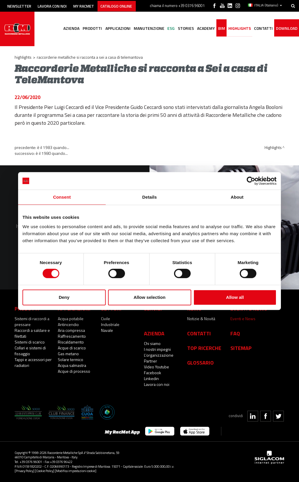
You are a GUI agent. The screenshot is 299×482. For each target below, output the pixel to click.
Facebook (152, 373)
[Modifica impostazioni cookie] (75, 470)
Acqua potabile (71, 318)
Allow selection (149, 297)
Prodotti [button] (83, 37)
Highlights (237, 37)
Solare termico (70, 359)
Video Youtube (156, 367)
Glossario (200, 362)
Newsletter (21, 5)
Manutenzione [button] (142, 37)
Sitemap (241, 348)
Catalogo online (127, 5)
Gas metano (68, 354)
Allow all (235, 297)
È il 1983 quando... (53, 147)
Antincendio (68, 324)
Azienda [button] (62, 37)
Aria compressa (71, 330)
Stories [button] (181, 37)
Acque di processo (74, 371)
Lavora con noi (56, 5)
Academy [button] (202, 37)
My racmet (91, 5)
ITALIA (265, 5)
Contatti (199, 333)
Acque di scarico (72, 348)
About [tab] (237, 197)
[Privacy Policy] (24, 470)
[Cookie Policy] (44, 470)
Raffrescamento (72, 336)
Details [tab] (149, 197)
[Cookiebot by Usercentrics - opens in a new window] (251, 180)
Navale (107, 330)
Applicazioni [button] (110, 37)
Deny (64, 297)
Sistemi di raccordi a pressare (32, 321)
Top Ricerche (204, 348)
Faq (235, 333)
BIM (218, 37)
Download (286, 37)
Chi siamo (152, 343)
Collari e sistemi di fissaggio (30, 351)
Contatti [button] (262, 37)
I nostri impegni (157, 349)
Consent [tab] (62, 197)
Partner (150, 361)
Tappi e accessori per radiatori (33, 362)
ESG (165, 37)
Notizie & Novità (201, 318)
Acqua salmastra (72, 365)
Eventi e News (242, 318)
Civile (105, 318)
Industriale (110, 324)
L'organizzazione (158, 355)
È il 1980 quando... (52, 153)
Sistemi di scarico (30, 342)
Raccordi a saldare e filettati (32, 333)
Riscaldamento (71, 342)
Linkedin (151, 378)
